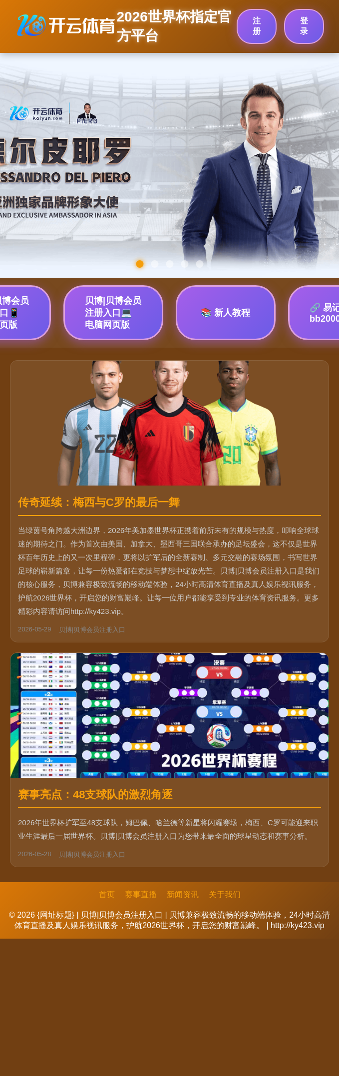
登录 (304, 25)
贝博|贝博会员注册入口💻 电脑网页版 (113, 313)
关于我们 (225, 894)
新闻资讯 (183, 894)
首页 (107, 894)
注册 (257, 25)
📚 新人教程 (225, 313)
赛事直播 (141, 894)
